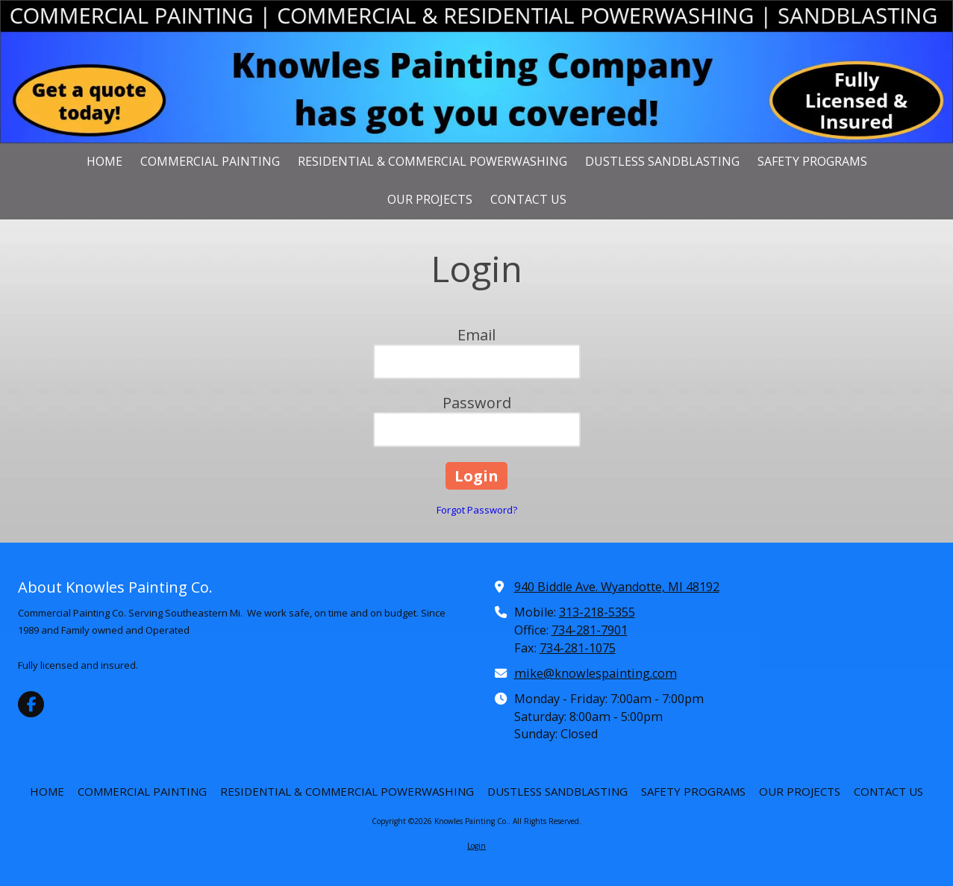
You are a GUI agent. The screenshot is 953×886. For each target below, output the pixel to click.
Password (477, 403)
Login (476, 845)
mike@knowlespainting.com (595, 673)
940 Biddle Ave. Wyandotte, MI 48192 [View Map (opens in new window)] (616, 586)
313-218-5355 (597, 612)
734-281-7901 (590, 630)
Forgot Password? (477, 510)
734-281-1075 (578, 648)
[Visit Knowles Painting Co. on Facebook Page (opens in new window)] (31, 704)
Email (476, 335)
